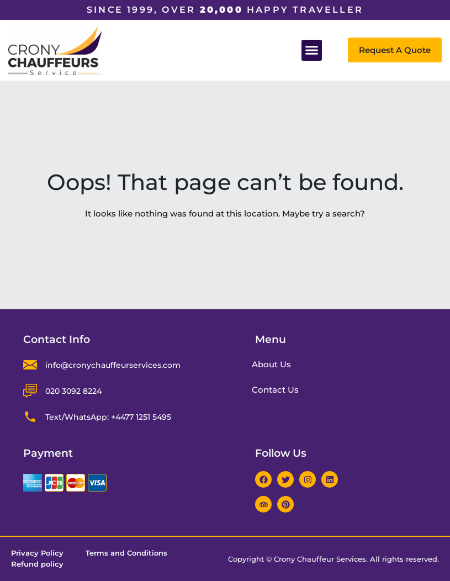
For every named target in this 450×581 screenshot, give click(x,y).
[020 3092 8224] (30, 391)
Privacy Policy (37, 553)
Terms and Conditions (126, 553)
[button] (311, 50)
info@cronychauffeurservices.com (113, 365)
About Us (275, 364)
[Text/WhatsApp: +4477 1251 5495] (30, 417)
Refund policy (37, 564)
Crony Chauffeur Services (320, 558)
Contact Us (279, 389)
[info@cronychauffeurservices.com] (30, 365)
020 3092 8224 (73, 391)
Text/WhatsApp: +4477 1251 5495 (108, 417)
